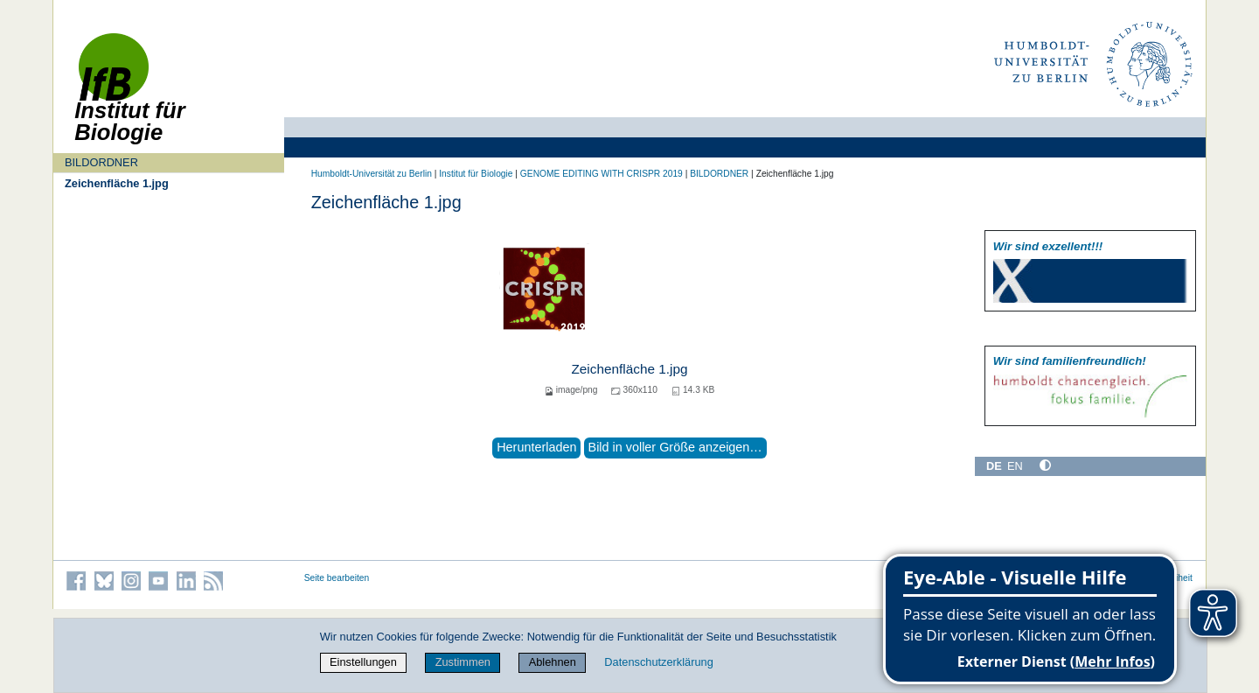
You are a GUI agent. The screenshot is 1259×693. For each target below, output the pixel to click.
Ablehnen (552, 661)
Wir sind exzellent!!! (1047, 246)
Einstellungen (363, 661)
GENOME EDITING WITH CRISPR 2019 (601, 173)
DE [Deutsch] (994, 465)
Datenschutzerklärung (658, 661)
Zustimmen (462, 661)
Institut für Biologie (475, 173)
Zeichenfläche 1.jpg (117, 183)
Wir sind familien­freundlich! (1069, 361)
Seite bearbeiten (337, 578)
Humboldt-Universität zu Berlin (371, 173)
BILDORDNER (101, 162)
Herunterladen (536, 447)
